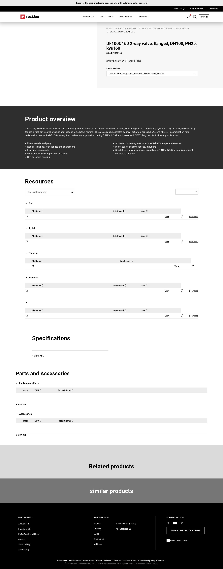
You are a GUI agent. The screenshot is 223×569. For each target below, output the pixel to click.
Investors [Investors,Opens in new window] (214, 8)
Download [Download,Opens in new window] (193, 216)
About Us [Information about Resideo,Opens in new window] (22, 523)
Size (145, 211)
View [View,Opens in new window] (167, 216)
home (109, 28)
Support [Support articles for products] (97, 523)
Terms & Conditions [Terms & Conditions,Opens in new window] (103, 560)
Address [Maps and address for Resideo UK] (98, 544)
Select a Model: (113, 68)
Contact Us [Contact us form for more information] (99, 539)
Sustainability (24, 544)
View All (39, 355)
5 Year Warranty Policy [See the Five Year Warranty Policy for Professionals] (146, 560)
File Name (38, 211)
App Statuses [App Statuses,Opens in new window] (122, 528)
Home (29, 17)
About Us (180, 8)
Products (88, 16)
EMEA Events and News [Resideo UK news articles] (28, 534)
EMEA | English (179, 540)
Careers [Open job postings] (21, 539)
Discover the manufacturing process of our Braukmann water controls (111, 3)
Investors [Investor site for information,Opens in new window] (22, 529)
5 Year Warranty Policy (126, 523)
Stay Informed (196, 8)
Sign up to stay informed (186, 530)
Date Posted (120, 211)
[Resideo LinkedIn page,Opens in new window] (182, 523)
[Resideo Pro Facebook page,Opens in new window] (168, 523)
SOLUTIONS (107, 16)
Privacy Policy (88, 560)
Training (97, 528)
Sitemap (161, 560)
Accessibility (23, 549)
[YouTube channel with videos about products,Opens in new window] (175, 523)
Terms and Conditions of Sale (124, 560)
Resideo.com (62, 560)
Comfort (131, 28)
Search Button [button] (195, 17)
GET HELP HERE (105, 517)
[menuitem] (88, 16)
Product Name (66, 390)
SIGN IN (205, 16)
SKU (38, 390)
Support (144, 16)
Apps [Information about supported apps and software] (96, 533)
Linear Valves (182, 28)
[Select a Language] (186, 192)
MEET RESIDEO (29, 517)
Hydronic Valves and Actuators (155, 28)
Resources (126, 16)
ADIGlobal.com (74, 560)
